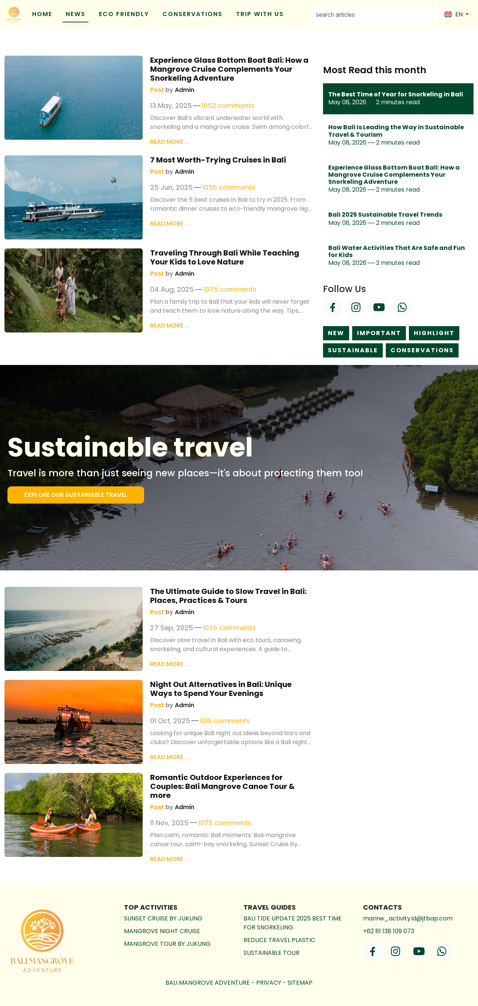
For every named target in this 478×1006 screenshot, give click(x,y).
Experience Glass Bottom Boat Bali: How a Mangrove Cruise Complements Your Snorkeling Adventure (229, 69)
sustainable (353, 350)
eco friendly (124, 14)
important (379, 333)
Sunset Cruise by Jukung (163, 918)
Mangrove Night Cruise (162, 931)
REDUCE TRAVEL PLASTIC (279, 940)
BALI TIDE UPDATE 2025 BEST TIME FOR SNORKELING (292, 923)
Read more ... (169, 141)
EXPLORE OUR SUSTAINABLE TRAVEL (75, 494)
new (336, 333)
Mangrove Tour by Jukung (167, 944)
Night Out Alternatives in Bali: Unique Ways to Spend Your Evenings (221, 689)
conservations (192, 14)
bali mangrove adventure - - (239, 982)
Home (42, 14)
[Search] (375, 14)
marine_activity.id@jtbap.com (408, 918)
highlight (434, 333)
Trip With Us (260, 14)
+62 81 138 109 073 (388, 931)
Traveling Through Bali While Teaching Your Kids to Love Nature (224, 257)
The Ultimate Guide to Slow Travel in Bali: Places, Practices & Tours (228, 596)
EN (454, 14)
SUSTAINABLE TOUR (271, 952)
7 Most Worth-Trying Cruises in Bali (218, 160)
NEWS (76, 14)
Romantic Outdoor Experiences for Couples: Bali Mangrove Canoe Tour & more (222, 786)
